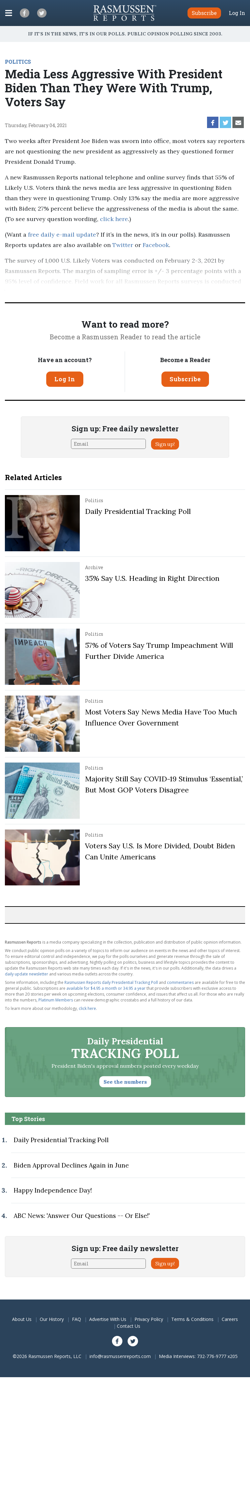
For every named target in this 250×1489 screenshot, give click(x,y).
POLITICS (18, 61)
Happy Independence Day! (53, 1190)
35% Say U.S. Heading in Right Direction (152, 578)
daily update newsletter (26, 974)
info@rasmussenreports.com (120, 1356)
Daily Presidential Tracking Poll (138, 511)
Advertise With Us (107, 1319)
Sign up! (165, 444)
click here (114, 219)
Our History (52, 1319)
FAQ (76, 1319)
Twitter (122, 245)
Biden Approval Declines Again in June (71, 1165)
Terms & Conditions (192, 1319)
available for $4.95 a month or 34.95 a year (106, 988)
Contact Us (128, 1326)
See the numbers (125, 1081)
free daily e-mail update (62, 234)
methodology (128, 291)
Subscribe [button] (204, 12)
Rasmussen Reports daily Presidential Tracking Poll (111, 982)
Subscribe (185, 379)
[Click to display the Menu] (8, 13)
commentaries (180, 982)
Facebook (156, 245)
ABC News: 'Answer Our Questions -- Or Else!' (82, 1216)
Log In (237, 13)
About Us (22, 1319)
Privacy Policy (148, 1319)
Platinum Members (55, 1000)
